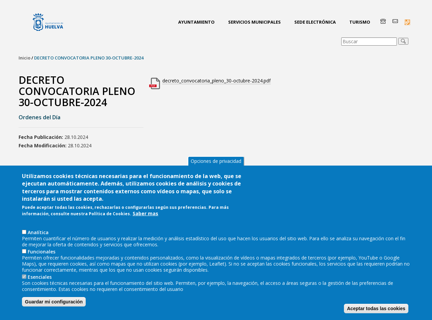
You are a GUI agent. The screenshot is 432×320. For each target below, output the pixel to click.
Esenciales (40, 281)
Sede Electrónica (315, 22)
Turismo (359, 22)
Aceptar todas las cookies (376, 313)
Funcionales (41, 256)
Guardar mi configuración (54, 306)
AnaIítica (38, 237)
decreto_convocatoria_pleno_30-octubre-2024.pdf (216, 80)
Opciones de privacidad (216, 166)
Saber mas (145, 219)
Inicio (24, 58)
